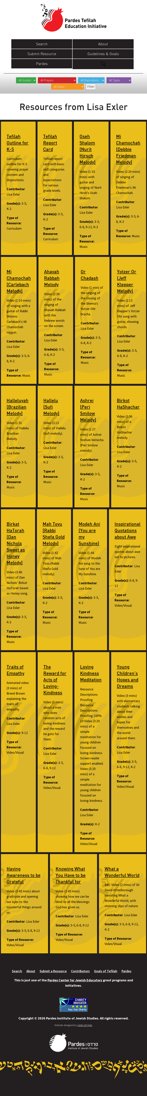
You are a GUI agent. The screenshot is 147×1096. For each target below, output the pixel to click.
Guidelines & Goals (103, 53)
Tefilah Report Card (50, 142)
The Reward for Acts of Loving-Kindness (54, 679)
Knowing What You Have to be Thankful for (71, 875)
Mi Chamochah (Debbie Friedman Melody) (128, 149)
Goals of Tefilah (105, 971)
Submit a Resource (53, 971)
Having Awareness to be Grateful (24, 875)
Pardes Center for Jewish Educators (74, 980)
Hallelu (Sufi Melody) (51, 406)
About (103, 43)
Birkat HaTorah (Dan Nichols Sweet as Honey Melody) (16, 543)
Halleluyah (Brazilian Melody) (17, 406)
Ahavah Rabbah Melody (52, 278)
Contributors (80, 971)
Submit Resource (42, 53)
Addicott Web (84, 1025)
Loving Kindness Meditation (91, 673)
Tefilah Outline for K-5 (17, 142)
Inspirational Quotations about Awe (127, 530)
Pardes (42, 63)
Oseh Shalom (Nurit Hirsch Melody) (88, 149)
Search (41, 43)
